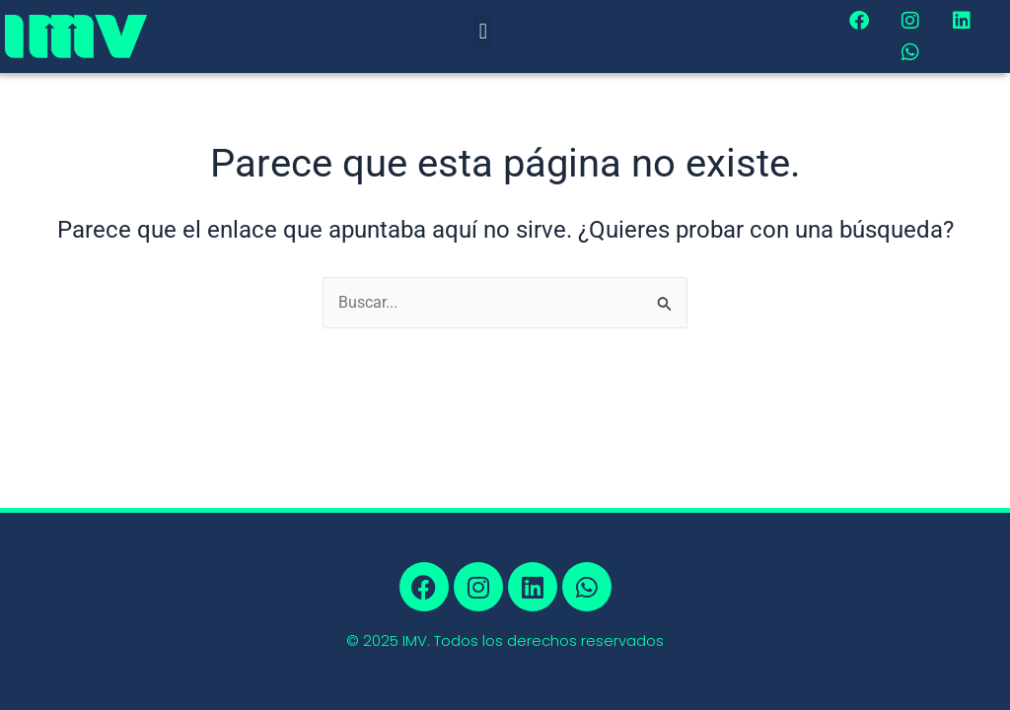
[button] (482, 32)
